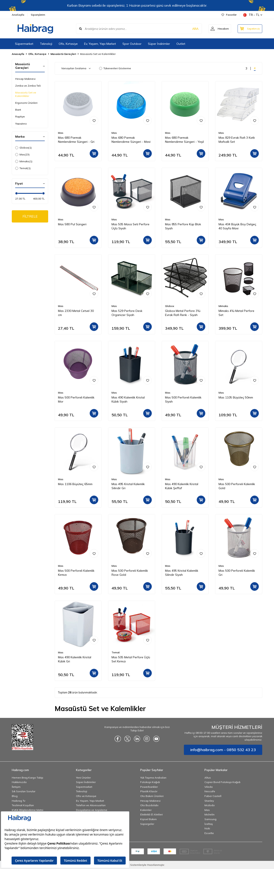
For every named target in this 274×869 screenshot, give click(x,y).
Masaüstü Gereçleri (63, 54)
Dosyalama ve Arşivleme (91, 810)
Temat (23, 168)
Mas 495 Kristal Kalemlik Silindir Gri (128, 486)
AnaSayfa (18, 14)
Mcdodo (209, 805)
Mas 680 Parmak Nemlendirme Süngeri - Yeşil (184, 140)
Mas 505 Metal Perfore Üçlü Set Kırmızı (131, 659)
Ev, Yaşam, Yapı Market (100, 44)
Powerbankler (149, 786)
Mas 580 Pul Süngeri (72, 224)
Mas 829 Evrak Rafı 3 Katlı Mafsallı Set (237, 140)
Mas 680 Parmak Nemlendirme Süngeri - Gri (76, 140)
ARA (195, 29)
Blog (15, 796)
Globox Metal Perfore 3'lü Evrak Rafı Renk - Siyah (182, 313)
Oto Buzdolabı (149, 805)
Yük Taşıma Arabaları (153, 777)
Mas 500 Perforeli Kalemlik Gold (237, 486)
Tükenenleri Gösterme (115, 68)
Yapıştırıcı (21, 123)
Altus (207, 777)
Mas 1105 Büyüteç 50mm (236, 397)
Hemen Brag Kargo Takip (27, 777)
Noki (207, 828)
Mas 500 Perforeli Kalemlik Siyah (183, 399)
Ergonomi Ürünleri (26, 102)
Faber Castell (212, 796)
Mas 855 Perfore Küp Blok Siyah (183, 226)
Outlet (180, 44)
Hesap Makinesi (25, 78)
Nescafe (209, 791)
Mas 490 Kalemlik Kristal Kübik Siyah (128, 399)
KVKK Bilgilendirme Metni (27, 810)
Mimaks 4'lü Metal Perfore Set (236, 313)
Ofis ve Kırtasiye (86, 796)
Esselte (209, 833)
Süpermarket (24, 44)
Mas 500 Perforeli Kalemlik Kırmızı (76, 573)
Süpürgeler (147, 823)
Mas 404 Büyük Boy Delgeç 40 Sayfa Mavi (237, 226)
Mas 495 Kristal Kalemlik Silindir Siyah (181, 573)
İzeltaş (208, 823)
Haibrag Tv (18, 800)
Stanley (209, 800)
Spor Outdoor (131, 44)
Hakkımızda (19, 782)
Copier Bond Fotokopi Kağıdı (222, 782)
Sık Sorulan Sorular (23, 791)
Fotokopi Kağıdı (150, 782)
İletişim (16, 786)
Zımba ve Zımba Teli (28, 85)
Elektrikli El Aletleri (151, 814)
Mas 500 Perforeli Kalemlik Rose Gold (130, 573)
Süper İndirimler (159, 44)
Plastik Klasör (148, 791)
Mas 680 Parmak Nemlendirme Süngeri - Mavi (131, 140)
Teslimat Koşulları (23, 805)
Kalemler (146, 810)
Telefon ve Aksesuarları (91, 805)
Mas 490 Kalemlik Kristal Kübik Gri (74, 659)
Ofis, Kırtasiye (68, 44)
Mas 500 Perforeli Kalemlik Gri (237, 573)
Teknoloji (46, 44)
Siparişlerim (38, 14)
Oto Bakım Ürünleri (152, 796)
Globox (23, 147)
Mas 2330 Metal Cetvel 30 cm (76, 313)
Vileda (208, 786)
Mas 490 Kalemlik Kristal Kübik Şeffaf (181, 486)
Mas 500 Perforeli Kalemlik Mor (76, 399)
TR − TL (252, 15)
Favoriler (229, 14)
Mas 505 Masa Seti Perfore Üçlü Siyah (130, 226)
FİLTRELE (30, 216)
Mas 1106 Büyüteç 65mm (75, 484)
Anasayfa (18, 54)
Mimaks (23, 161)
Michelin (209, 814)
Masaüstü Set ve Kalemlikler (25, 94)
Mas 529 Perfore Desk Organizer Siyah (127, 313)
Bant (18, 109)
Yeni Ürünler (83, 777)
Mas (22, 154)
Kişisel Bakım (148, 819)
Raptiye (20, 116)
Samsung (210, 819)
